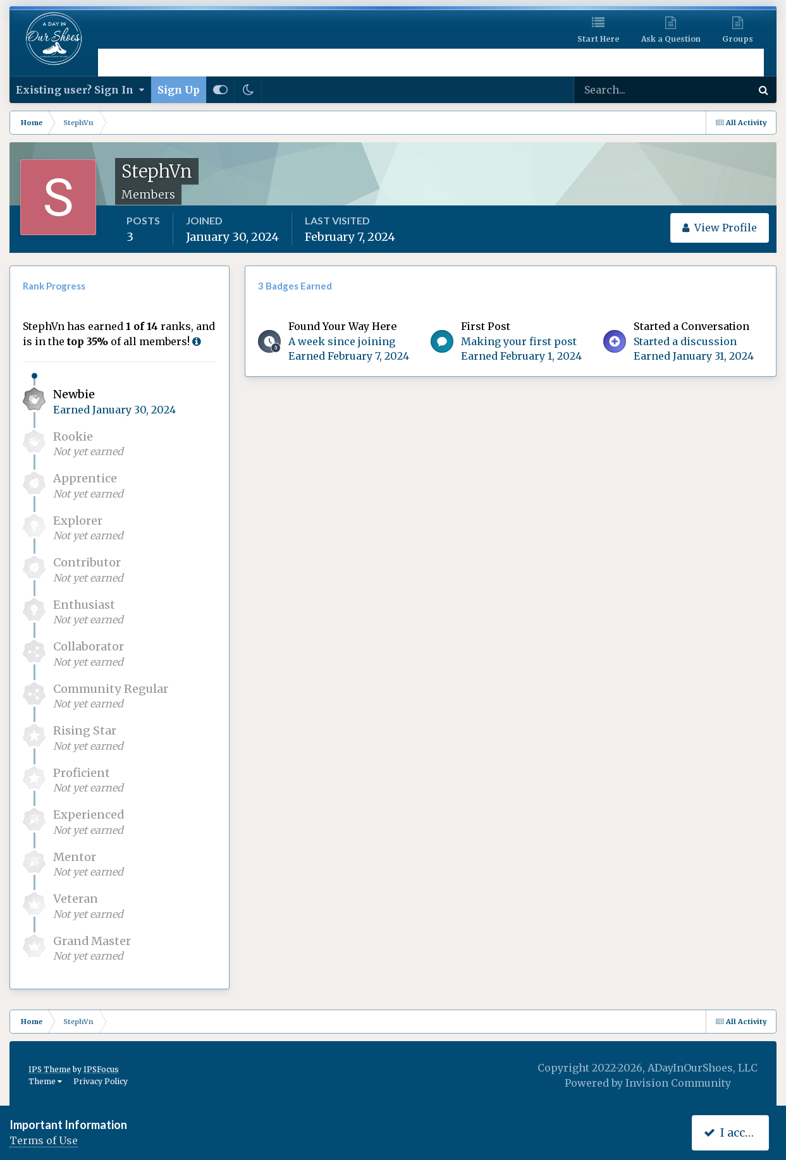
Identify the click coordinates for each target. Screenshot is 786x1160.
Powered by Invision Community (648, 1083)
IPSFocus (101, 1069)
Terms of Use (43, 1140)
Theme (45, 1081)
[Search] (622, 89)
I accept (733, 1132)
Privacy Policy (100, 1081)
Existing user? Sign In (80, 89)
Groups (737, 39)
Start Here (598, 39)
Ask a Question (671, 39)
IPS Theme (49, 1069)
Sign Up (178, 89)
